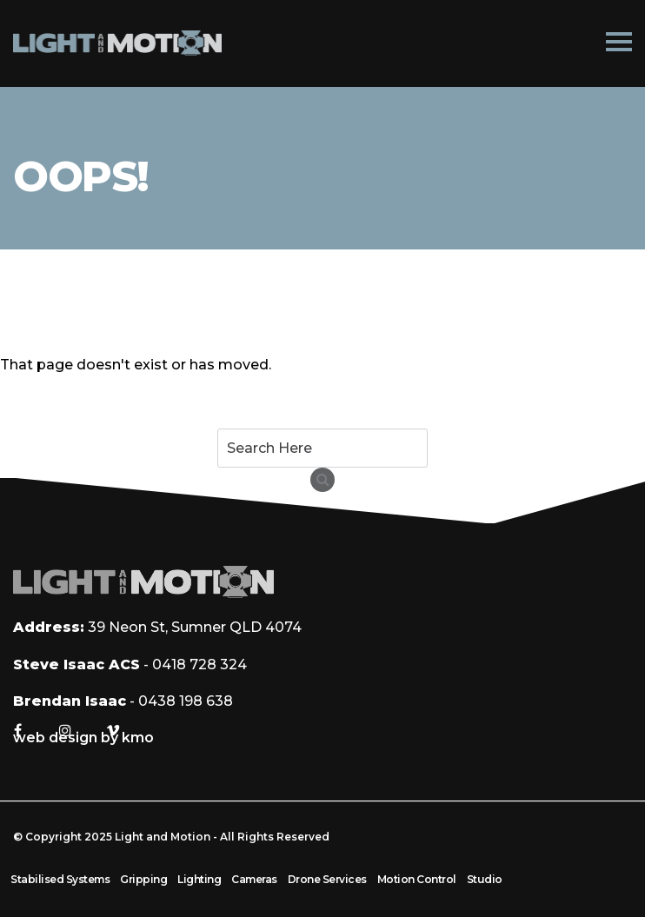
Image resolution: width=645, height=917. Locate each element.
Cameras (254, 879)
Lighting (199, 879)
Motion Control (416, 879)
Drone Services (327, 879)
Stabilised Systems (60, 879)
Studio (484, 879)
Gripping (143, 879)
